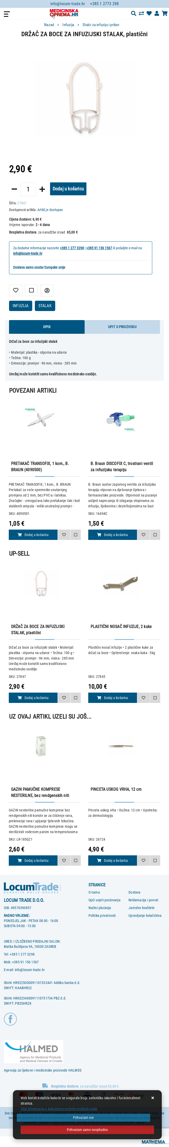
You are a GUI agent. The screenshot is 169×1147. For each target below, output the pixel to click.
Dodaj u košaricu (68, 188)
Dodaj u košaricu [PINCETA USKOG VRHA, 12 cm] (112, 860)
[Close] (83, 1118)
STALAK (45, 305)
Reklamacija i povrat (143, 900)
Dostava (134, 892)
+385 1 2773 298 (104, 3)
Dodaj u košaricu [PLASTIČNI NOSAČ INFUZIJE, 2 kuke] (112, 698)
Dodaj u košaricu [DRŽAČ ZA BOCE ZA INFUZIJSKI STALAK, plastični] (33, 698)
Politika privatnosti (102, 915)
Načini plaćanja (99, 908)
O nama (94, 892)
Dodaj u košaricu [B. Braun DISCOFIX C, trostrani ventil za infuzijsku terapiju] (112, 535)
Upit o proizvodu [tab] (122, 327)
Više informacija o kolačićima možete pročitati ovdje (59, 1109)
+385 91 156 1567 (99, 248)
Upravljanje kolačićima (145, 915)
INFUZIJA (21, 305)
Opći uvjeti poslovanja (104, 900)
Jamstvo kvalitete (141, 908)
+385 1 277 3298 (72, 248)
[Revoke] (87, 1130)
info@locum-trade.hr (67, 3)
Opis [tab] (46, 327)
